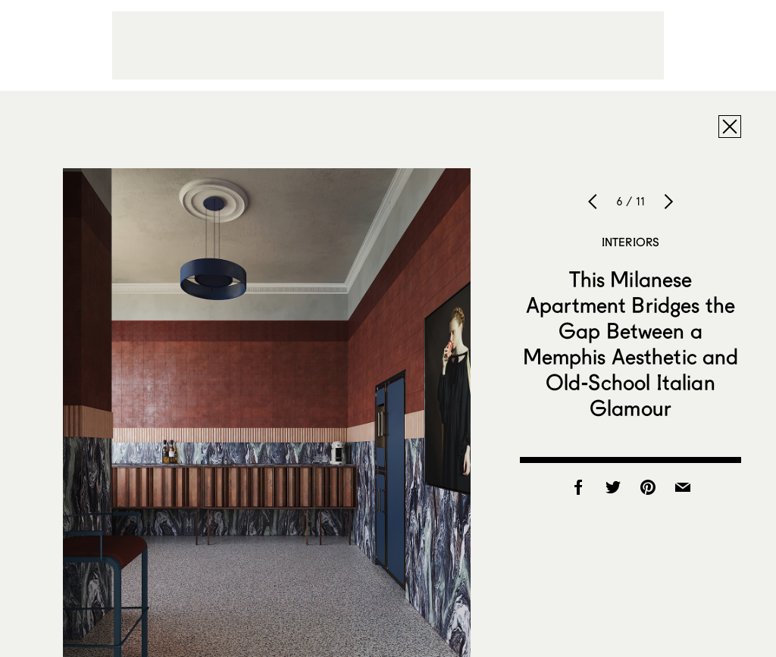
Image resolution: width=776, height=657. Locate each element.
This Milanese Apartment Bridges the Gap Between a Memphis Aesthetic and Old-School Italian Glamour (631, 343)
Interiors (630, 242)
